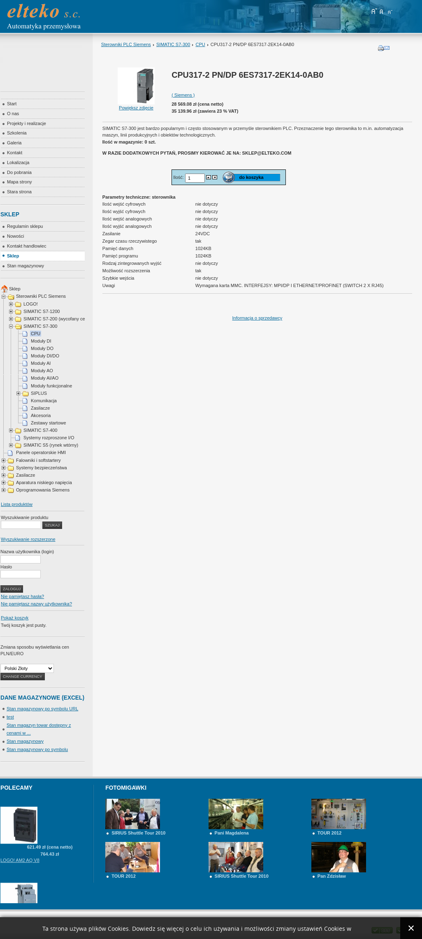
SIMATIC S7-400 (40, 430)
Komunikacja (44, 400)
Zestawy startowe (48, 422)
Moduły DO (42, 348)
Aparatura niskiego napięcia (44, 482)
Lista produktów (16, 504)
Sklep (15, 288)
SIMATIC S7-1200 (41, 311)
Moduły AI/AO (44, 378)
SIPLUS (39, 393)
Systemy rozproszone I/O (48, 437)
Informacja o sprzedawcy (257, 317)
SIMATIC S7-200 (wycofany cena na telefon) (68, 318)
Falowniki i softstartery (38, 460)
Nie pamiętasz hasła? (22, 596)
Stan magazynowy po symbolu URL (42, 708)
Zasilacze (40, 408)
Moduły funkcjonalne (51, 385)
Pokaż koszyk (14, 617)
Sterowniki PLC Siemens (126, 44)
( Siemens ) (183, 95)
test (10, 716)
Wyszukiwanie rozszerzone (28, 539)
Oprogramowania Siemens (43, 489)
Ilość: (179, 177)
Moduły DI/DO (45, 355)
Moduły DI (41, 341)
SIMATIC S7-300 (173, 44)
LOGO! (30, 303)
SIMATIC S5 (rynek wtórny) (50, 445)
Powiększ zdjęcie (136, 105)
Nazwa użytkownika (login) (27, 551)
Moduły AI (41, 363)
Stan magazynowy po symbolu (37, 749)
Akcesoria (41, 415)
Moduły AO (42, 370)
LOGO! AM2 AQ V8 (19, 866)
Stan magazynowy (25, 741)
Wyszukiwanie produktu (24, 517)
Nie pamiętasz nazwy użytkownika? (36, 603)
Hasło (6, 566)
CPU (200, 44)
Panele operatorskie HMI (41, 452)
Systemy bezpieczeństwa (41, 467)
